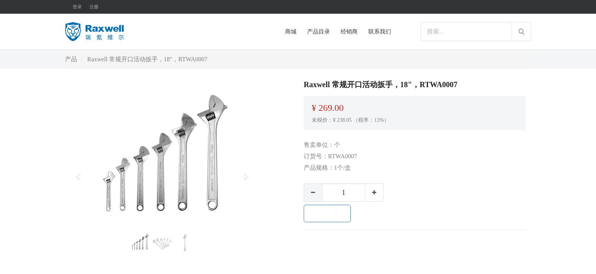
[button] (80, 172)
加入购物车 (327, 213)
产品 (71, 59)
